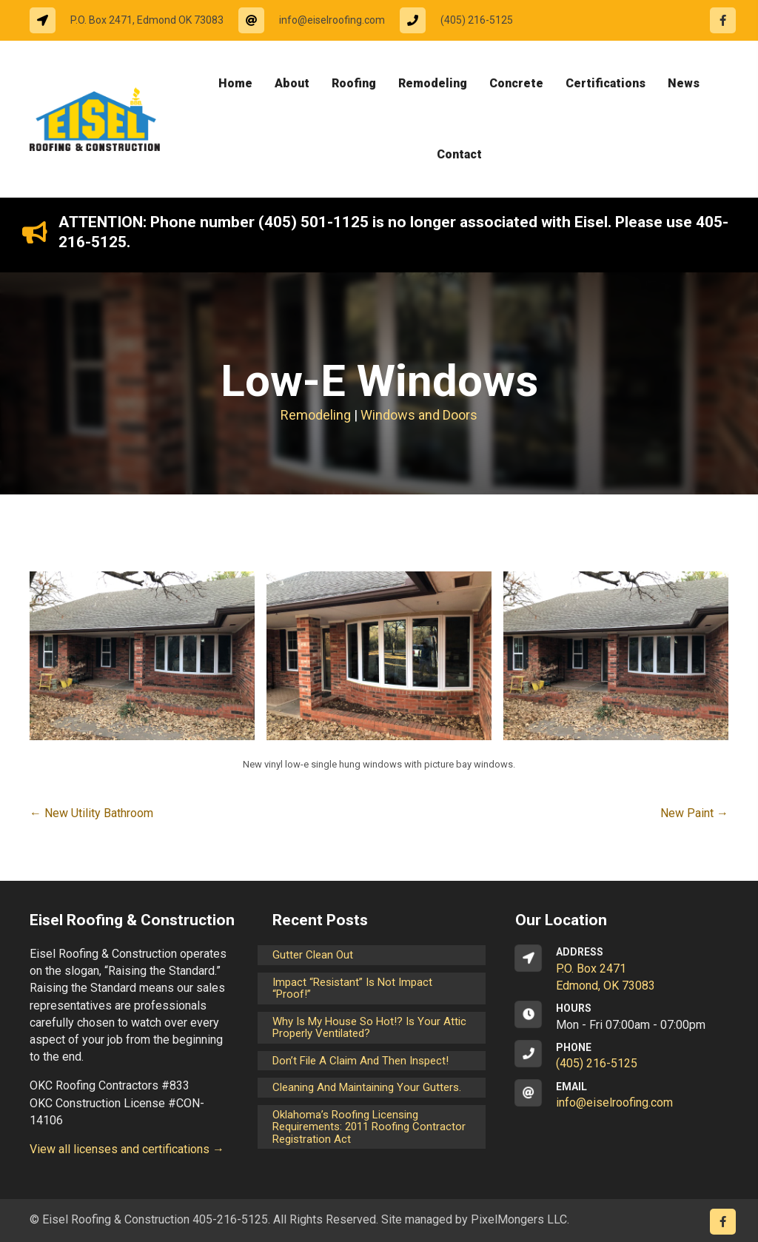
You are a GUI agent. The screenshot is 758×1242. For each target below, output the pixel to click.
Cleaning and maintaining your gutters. (366, 1087)
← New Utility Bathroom (91, 813)
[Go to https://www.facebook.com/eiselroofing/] (723, 20)
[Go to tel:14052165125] (464, 20)
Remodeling (316, 415)
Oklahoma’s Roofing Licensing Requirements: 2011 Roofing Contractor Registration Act (369, 1127)
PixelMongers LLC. (520, 1219)
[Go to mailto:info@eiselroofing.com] (319, 20)
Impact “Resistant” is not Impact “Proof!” (352, 988)
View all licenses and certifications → (127, 1149)
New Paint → (694, 813)
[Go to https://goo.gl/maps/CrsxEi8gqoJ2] (621, 969)
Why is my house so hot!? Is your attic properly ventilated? (369, 1028)
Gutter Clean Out (312, 954)
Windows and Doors (418, 415)
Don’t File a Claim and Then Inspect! (360, 1060)
